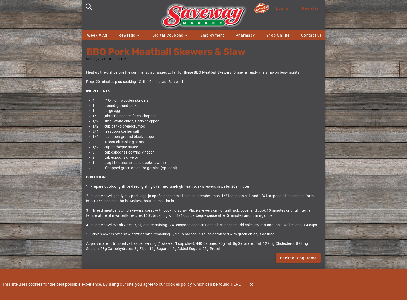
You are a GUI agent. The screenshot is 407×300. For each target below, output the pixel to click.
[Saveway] (203, 17)
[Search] (89, 7)
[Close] (251, 284)
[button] (129, 35)
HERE (235, 284)
